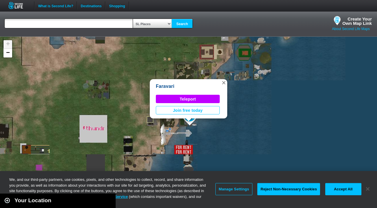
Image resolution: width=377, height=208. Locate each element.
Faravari (165, 86)
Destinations (91, 5)
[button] (223, 82)
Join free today (188, 110)
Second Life (19, 5)
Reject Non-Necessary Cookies (288, 189)
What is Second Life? (55, 5)
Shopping (117, 5)
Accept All (343, 189)
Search (182, 24)
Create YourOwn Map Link (357, 21)
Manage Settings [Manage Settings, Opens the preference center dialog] (234, 189)
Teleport (188, 99)
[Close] (367, 189)
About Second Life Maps (351, 29)
